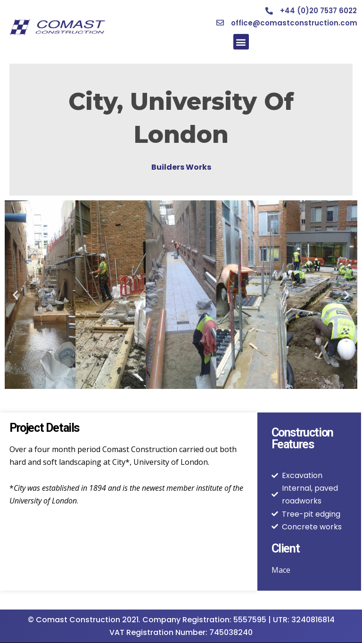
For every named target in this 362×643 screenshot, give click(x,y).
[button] (241, 41)
